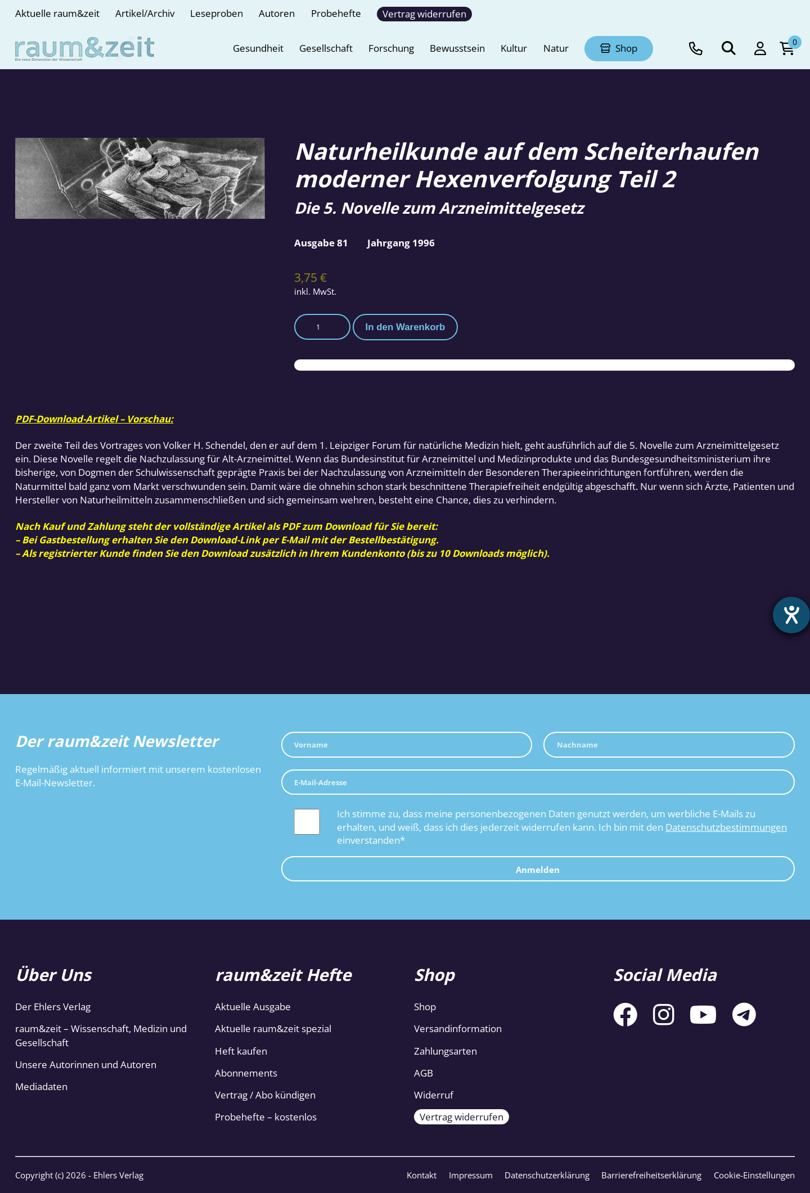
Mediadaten (41, 1086)
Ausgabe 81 (321, 242)
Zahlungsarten (445, 1051)
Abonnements (246, 1072)
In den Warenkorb (406, 327)
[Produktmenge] (322, 326)
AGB (423, 1072)
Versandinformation (458, 1028)
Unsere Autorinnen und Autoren (85, 1064)
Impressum (471, 1175)
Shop (425, 1006)
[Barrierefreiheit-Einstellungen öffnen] (791, 615)
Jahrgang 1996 (401, 242)
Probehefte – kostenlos (266, 1116)
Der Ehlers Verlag (53, 1006)
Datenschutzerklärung (547, 1175)
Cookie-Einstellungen (754, 1175)
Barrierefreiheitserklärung (651, 1175)
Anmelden (538, 869)
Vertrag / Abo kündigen (265, 1094)
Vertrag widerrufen (461, 1116)
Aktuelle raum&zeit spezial (273, 1028)
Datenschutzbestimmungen (726, 827)
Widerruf (433, 1094)
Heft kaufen (241, 1051)
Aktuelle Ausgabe (253, 1006)
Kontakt (421, 1175)
